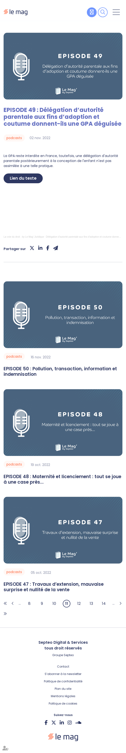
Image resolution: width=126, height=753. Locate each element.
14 (104, 603)
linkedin (62, 722)
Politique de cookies (63, 703)
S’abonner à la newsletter (63, 674)
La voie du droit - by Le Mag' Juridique (24, 236)
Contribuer (92, 12)
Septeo (69, 655)
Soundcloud (78, 722)
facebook (46, 722)
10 (54, 603)
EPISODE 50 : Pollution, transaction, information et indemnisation (60, 371)
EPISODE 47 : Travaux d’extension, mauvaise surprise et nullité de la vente (54, 587)
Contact (63, 666)
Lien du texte (23, 178)
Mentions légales (63, 696)
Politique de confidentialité (63, 681)
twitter (53, 722)
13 (91, 603)
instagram (70, 722)
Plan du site (63, 689)
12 (79, 603)
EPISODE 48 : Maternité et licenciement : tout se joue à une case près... (62, 479)
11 (66, 603)
